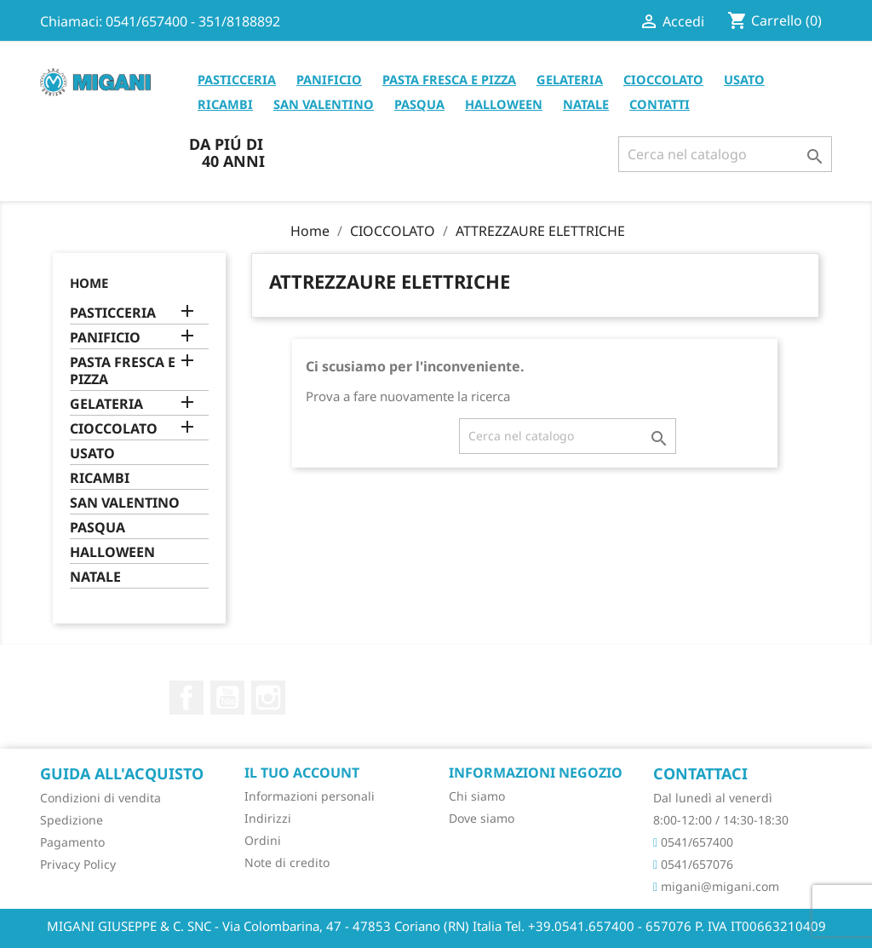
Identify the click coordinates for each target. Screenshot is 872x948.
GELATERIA (569, 79)
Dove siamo (481, 818)
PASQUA (419, 103)
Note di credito (287, 862)
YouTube (227, 698)
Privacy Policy (78, 864)
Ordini (262, 840)
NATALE (586, 103)
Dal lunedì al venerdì (712, 798)
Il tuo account (301, 772)
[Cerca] (725, 154)
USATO (744, 79)
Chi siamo (477, 796)
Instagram (268, 698)
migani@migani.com (716, 886)
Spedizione (71, 820)
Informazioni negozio (535, 772)
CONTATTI (659, 103)
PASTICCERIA (237, 79)
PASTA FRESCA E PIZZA (449, 79)
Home (89, 282)
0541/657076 (693, 864)
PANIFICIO (329, 79)
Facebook (186, 698)
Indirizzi (267, 818)
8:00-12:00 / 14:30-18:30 (721, 820)
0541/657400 (693, 842)
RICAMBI (225, 103)
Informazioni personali (309, 796)
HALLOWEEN (503, 103)
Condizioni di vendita (100, 798)
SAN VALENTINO (323, 103)
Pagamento (72, 842)
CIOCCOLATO (663, 79)
